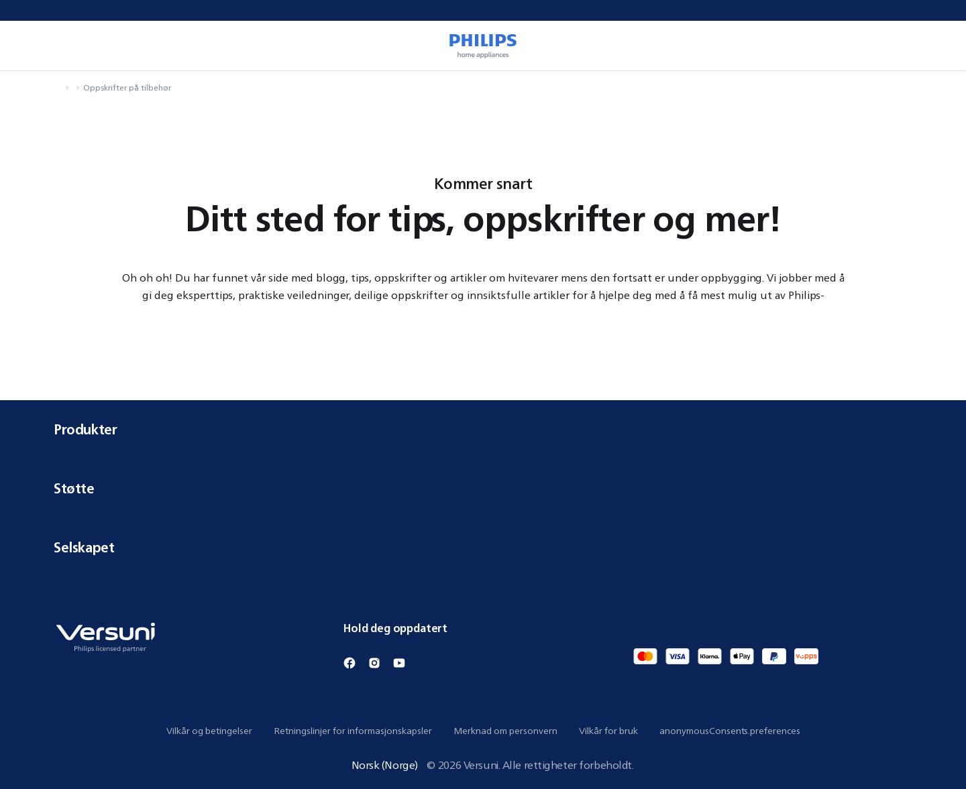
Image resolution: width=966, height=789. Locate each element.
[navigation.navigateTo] (58, 87)
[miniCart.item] (936, 46)
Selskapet (483, 547)
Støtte (483, 488)
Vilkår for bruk (608, 730)
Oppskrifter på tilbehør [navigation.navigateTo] (127, 87)
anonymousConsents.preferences (729, 730)
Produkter (483, 429)
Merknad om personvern (505, 730)
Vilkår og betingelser (209, 730)
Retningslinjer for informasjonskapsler (353, 730)
